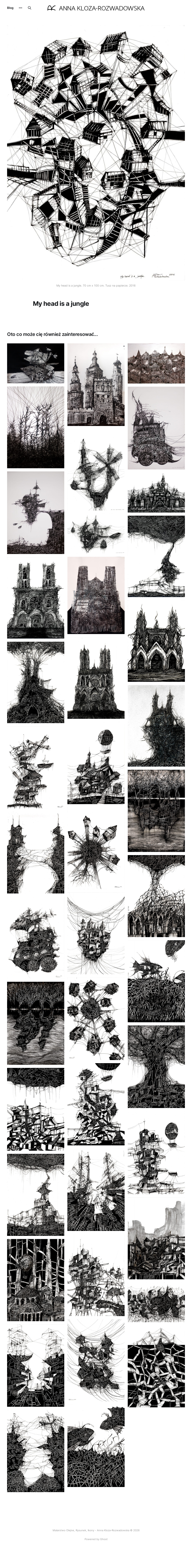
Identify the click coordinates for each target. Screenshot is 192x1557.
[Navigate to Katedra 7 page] (156, 726)
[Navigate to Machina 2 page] (156, 428)
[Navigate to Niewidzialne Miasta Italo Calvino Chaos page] (156, 1302)
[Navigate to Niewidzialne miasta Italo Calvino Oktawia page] (96, 933)
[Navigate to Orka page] (35, 363)
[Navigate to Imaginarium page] (35, 1109)
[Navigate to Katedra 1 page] (96, 595)
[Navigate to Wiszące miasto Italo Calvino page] (96, 1360)
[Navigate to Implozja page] (96, 1190)
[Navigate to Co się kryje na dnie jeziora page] (156, 981)
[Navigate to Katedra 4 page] (35, 598)
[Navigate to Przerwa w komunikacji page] (35, 1451)
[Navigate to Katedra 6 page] (96, 678)
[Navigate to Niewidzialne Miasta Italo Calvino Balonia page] (96, 763)
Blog (10, 8)
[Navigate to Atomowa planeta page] (96, 1018)
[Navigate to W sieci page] (96, 534)
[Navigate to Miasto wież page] (96, 384)
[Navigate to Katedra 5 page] (156, 641)
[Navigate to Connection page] (35, 853)
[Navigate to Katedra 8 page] (35, 682)
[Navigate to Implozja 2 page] (35, 1365)
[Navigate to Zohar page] (35, 427)
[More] (20, 8)
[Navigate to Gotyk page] (156, 896)
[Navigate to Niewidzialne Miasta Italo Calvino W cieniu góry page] (156, 1238)
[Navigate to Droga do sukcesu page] (156, 1366)
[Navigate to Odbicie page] (156, 811)
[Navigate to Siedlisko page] (35, 767)
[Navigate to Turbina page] (96, 470)
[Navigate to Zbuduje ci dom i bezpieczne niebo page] (35, 1195)
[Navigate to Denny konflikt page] (96, 1446)
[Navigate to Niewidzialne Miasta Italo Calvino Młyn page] (96, 1275)
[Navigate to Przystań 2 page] (156, 1152)
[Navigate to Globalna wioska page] (96, 848)
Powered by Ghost (96, 1539)
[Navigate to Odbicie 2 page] (35, 1023)
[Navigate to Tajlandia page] (156, 363)
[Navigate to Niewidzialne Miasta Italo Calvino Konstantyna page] (35, 1280)
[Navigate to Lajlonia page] (96, 1104)
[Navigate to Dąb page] (156, 1066)
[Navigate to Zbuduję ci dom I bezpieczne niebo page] (156, 556)
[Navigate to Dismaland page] (156, 493)
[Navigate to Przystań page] (35, 512)
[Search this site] (30, 8)
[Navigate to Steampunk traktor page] (35, 938)
